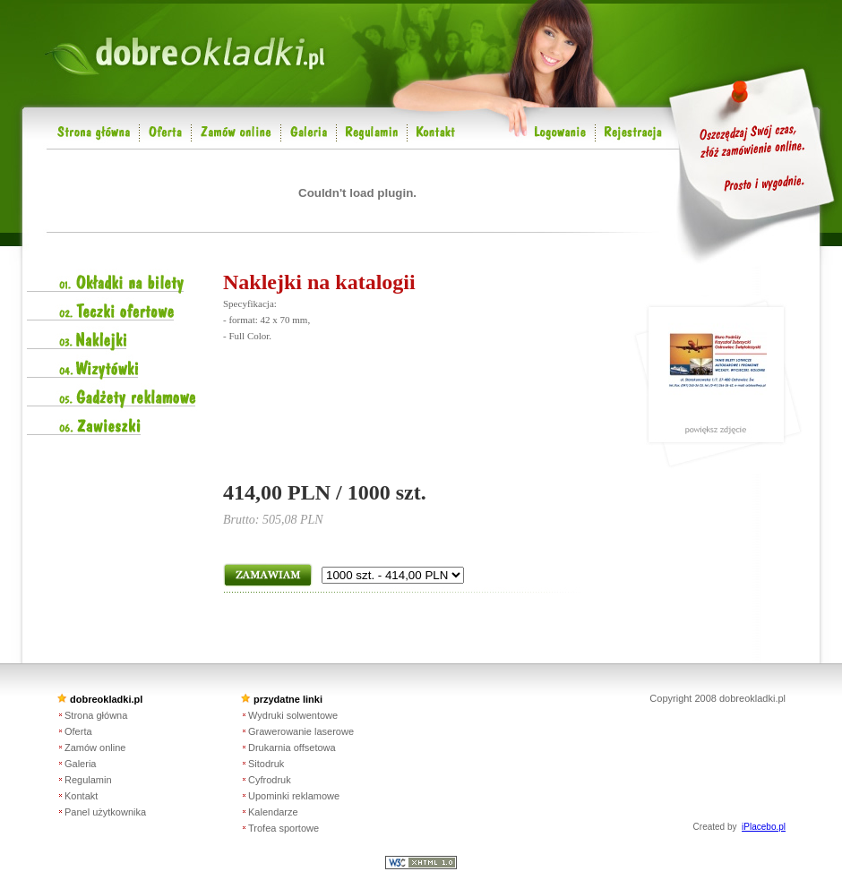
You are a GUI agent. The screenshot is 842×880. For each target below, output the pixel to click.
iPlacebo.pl (764, 827)
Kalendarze (273, 812)
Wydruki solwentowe (293, 715)
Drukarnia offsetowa (292, 747)
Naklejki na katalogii (319, 282)
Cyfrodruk (269, 779)
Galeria (80, 763)
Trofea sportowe (283, 828)
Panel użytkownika (105, 812)
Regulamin (88, 779)
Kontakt (81, 795)
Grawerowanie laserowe (301, 731)
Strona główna (95, 715)
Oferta (78, 731)
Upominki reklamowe (293, 795)
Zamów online (94, 747)
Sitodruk (266, 763)
